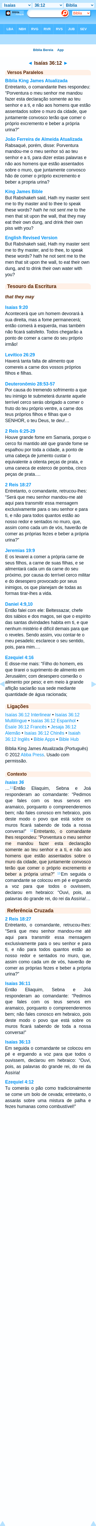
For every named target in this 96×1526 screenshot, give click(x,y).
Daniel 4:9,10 (19, 604)
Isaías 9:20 (16, 307)
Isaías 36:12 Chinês (45, 733)
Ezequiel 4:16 (19, 657)
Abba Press (32, 754)
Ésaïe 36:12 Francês (26, 726)
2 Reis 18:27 (18, 484)
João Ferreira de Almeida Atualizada (43, 139)
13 (58, 873)
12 (31, 830)
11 (11, 787)
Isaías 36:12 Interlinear (28, 714)
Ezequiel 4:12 (19, 1082)
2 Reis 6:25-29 (20, 431)
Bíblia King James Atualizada (36, 80)
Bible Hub (69, 739)
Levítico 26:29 (20, 354)
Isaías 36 (14, 782)
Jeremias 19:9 (20, 550)
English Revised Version (31, 237)
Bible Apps (44, 739)
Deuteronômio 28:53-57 (30, 384)
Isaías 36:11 (17, 983)
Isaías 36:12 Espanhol (53, 720)
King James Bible (24, 191)
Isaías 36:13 (17, 1042)
